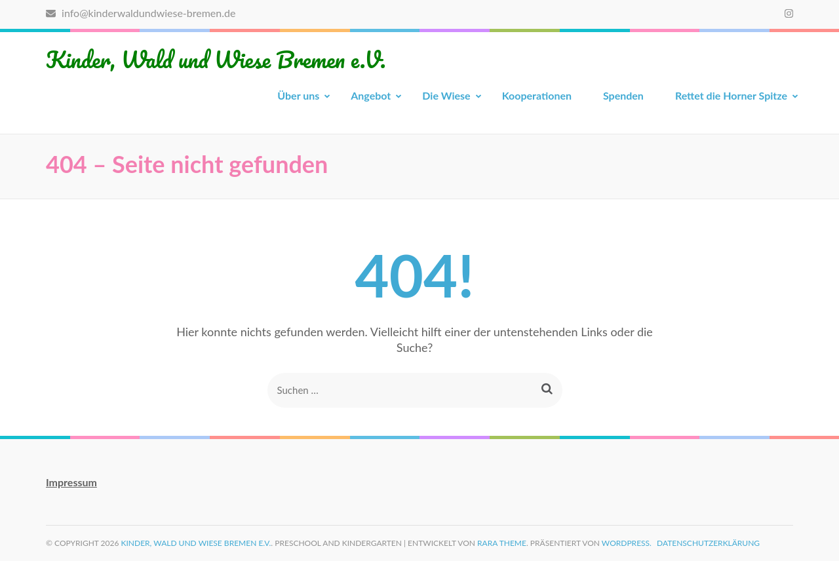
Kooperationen (537, 95)
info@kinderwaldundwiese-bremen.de (140, 13)
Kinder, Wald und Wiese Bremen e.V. (216, 59)
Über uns (298, 95)
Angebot (371, 95)
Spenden (623, 95)
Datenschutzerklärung (708, 543)
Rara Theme (501, 543)
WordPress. (627, 543)
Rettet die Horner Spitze (731, 95)
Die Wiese (446, 95)
